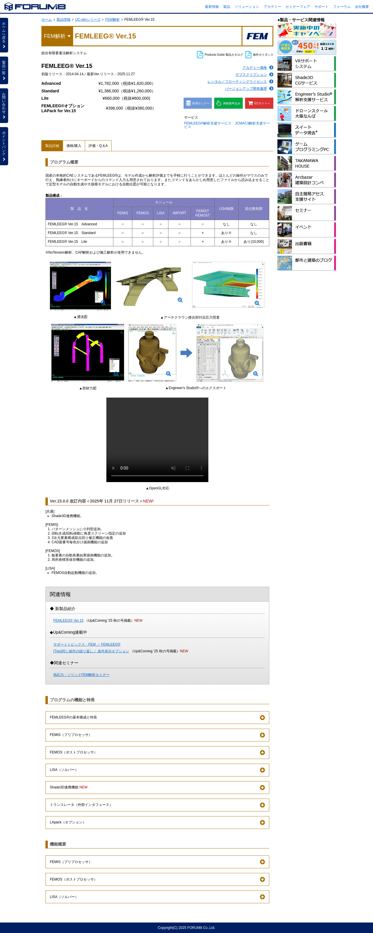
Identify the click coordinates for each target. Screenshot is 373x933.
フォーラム (342, 6)
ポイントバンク (4, 146)
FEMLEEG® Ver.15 (68, 621)
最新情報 (212, 6)
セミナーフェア (298, 6)
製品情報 (64, 19)
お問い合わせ (4, 105)
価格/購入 (73, 146)
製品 (226, 6)
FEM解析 (112, 19)
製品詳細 (52, 146)
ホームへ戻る (4, 35)
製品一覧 (4, 70)
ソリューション (247, 6)
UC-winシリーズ (88, 19)
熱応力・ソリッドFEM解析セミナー (81, 675)
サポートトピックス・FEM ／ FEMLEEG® (86, 644)
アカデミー (272, 6)
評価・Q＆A (98, 146)
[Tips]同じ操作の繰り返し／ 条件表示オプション (91, 651)
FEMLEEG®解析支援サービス (207, 123)
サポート (321, 6)
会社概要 (362, 6)
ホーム (46, 19)
